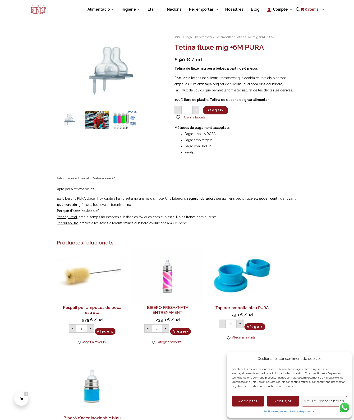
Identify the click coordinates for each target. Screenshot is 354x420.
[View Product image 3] (125, 119)
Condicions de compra (158, 408)
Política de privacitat (302, 411)
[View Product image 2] (97, 119)
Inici (177, 36)
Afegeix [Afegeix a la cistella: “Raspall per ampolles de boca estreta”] (98, 320)
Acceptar (248, 401)
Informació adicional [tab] (74, 178)
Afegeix (215, 109)
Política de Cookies (122, 408)
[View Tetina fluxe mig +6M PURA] (69, 119)
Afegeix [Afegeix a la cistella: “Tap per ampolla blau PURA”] (220, 320)
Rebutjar (283, 401)
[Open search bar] (298, 9)
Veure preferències (324, 401)
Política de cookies (275, 411)
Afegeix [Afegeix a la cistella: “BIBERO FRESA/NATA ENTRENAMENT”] (159, 320)
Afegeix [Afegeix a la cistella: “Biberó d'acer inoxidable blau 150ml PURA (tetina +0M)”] (282, 326)
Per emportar (205, 36)
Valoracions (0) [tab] (107, 178)
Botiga (188, 36)
